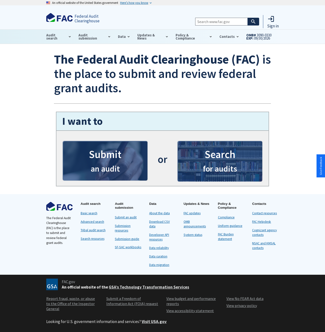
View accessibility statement (190, 310)
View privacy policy (241, 305)
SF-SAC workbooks (128, 247)
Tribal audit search (93, 230)
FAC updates (192, 213)
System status (193, 235)
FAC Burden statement (226, 236)
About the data (159, 213)
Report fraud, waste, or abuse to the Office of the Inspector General (70, 303)
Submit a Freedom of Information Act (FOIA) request (132, 301)
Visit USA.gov (154, 321)
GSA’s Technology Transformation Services (149, 287)
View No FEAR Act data (244, 298)
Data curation (158, 256)
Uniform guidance (230, 226)
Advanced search (92, 222)
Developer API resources (159, 237)
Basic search (89, 213)
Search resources (92, 239)
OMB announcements (195, 224)
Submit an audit (126, 217)
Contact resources (264, 213)
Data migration (159, 265)
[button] (273, 21)
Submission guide (127, 239)
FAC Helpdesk (261, 222)
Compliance (226, 217)
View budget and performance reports (191, 301)
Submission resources (123, 228)
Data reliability (159, 248)
